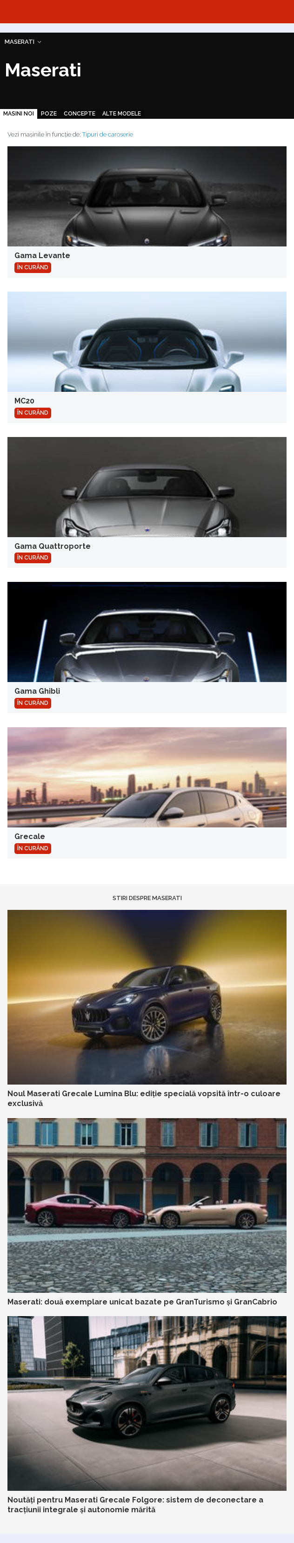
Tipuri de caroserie (107, 134)
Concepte (79, 113)
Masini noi (18, 113)
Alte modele (121, 113)
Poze (49, 113)
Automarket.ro (147, 11)
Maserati (19, 41)
